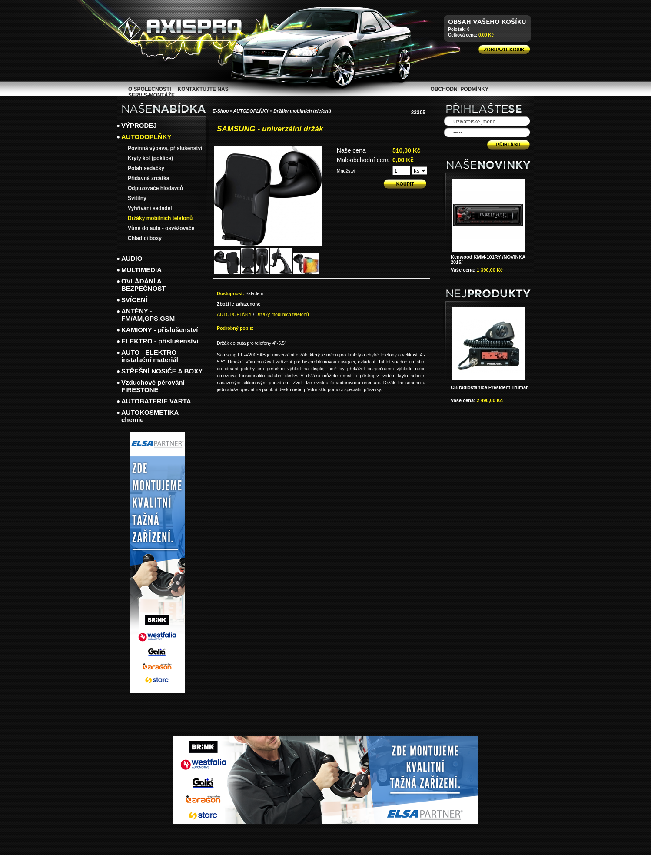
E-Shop (221, 110)
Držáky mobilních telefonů (302, 110)
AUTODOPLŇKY (251, 110)
